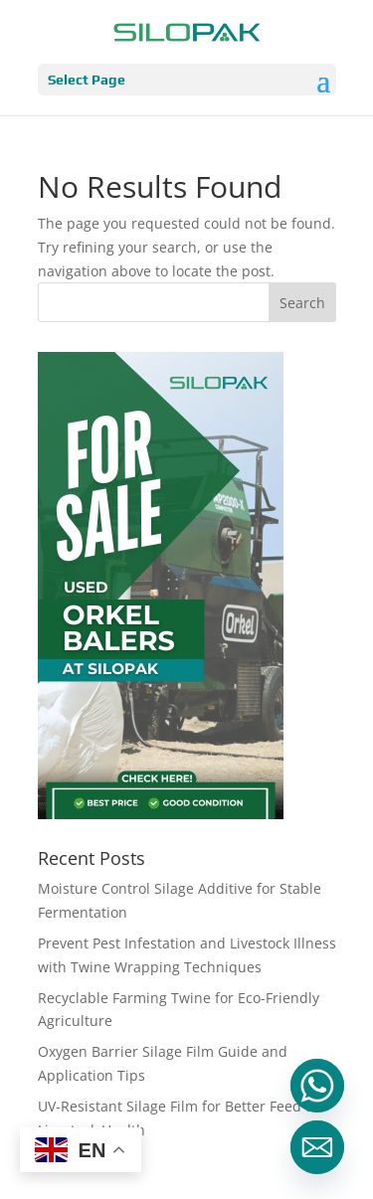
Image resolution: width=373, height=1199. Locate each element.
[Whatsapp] (317, 1086)
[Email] (317, 1147)
